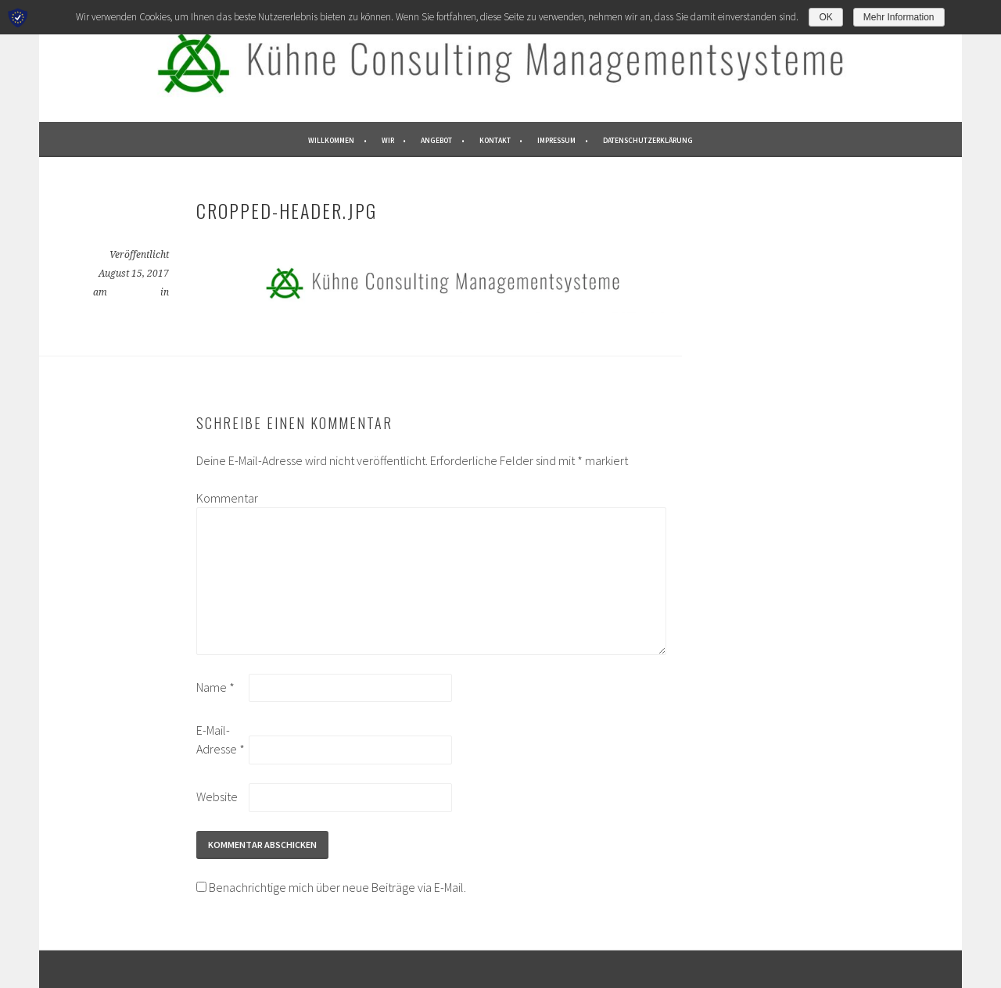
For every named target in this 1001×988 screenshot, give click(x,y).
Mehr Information (899, 17)
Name (215, 687)
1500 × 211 (133, 292)
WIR (388, 140)
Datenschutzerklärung (648, 140)
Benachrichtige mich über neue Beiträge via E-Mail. (337, 887)
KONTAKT (495, 140)
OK (825, 17)
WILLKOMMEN (331, 140)
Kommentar (221, 498)
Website (217, 796)
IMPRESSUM (556, 140)
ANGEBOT (436, 140)
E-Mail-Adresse (220, 739)
